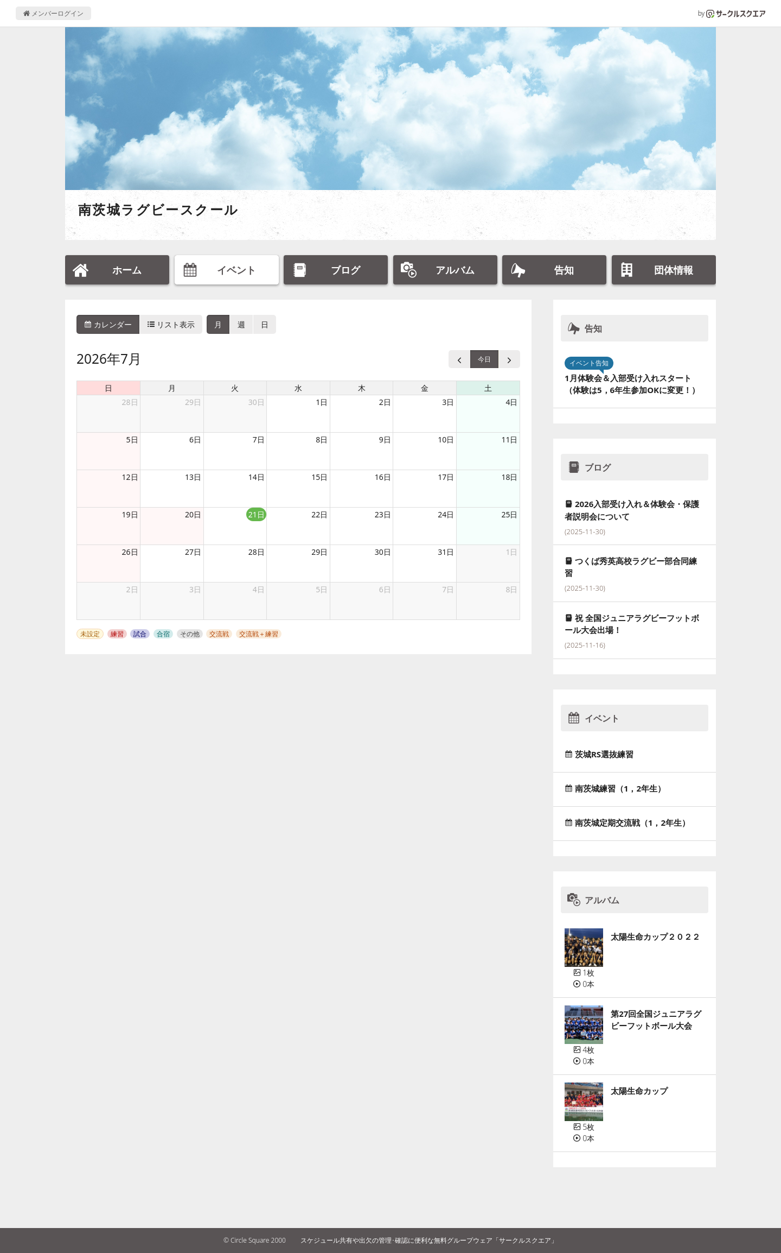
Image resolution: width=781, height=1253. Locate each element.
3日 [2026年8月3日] (195, 589)
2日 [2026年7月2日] (385, 402)
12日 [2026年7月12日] (130, 477)
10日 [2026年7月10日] (446, 439)
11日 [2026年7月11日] (509, 439)
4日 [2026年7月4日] (511, 402)
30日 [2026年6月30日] (256, 402)
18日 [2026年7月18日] (509, 477)
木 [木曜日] (362, 388)
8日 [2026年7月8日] (322, 439)
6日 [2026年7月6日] (195, 439)
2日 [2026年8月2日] (132, 589)
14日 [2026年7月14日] (256, 477)
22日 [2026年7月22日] (319, 514)
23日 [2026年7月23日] (383, 514)
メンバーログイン (53, 13)
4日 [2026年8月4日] (259, 589)
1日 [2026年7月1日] (322, 402)
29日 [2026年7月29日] (319, 552)
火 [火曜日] (235, 388)
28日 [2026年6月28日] (130, 402)
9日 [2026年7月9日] (385, 439)
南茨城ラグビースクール (158, 209)
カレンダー (108, 324)
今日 (484, 359)
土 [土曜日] (488, 388)
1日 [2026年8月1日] (511, 552)
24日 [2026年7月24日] (446, 514)
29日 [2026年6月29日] (193, 402)
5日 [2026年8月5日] (322, 589)
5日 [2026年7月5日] (132, 439)
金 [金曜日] (424, 388)
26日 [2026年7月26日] (130, 552)
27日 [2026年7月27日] (193, 552)
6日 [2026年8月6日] (385, 589)
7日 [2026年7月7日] (259, 439)
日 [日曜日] (108, 388)
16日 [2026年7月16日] (383, 477)
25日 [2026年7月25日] (509, 514)
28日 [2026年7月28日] (256, 552)
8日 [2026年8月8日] (511, 589)
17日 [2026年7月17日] (446, 477)
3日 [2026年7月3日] (448, 402)
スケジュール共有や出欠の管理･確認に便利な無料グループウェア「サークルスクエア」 (429, 1240)
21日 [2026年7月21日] (256, 514)
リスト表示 (171, 324)
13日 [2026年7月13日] (193, 477)
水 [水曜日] (298, 388)
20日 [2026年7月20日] (193, 514)
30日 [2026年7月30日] (383, 552)
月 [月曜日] (172, 388)
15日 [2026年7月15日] (319, 477)
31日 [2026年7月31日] (446, 552)
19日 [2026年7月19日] (130, 514)
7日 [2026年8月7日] (448, 589)
